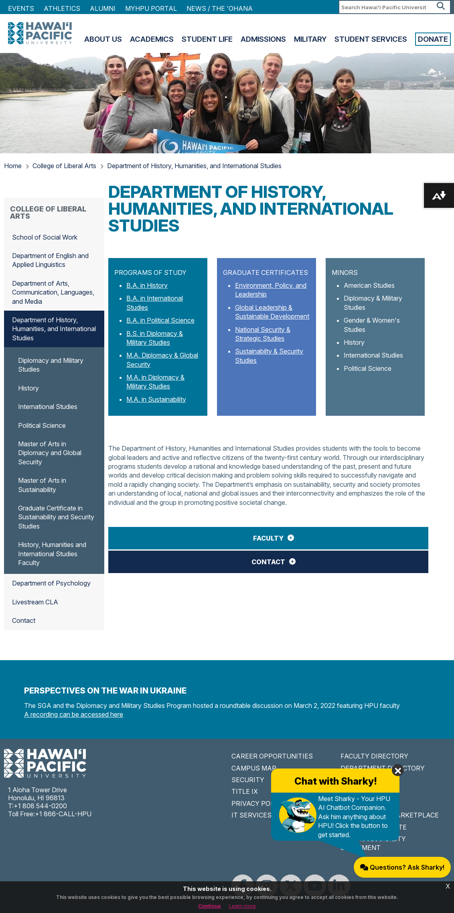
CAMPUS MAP (253, 768)
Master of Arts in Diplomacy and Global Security (49, 453)
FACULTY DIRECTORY (374, 756)
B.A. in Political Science (160, 320)
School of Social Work (44, 237)
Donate (433, 39)
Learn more (242, 906)
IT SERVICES (251, 815)
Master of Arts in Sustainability (42, 484)
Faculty (268, 538)
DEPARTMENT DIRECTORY (382, 768)
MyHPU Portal (151, 8)
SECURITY (247, 780)
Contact (268, 562)
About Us (103, 39)
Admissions (263, 39)
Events (21, 8)
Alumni (103, 8)
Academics (152, 39)
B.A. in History (147, 285)
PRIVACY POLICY (258, 803)
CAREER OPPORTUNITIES (272, 756)
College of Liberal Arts (64, 166)
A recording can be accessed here (73, 714)
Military (310, 39)
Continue (209, 906)
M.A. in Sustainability (156, 399)
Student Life (207, 39)
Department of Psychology (51, 583)
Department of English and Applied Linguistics (50, 260)
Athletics (62, 8)
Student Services (370, 39)
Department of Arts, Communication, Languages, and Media (53, 292)
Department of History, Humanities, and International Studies (194, 166)
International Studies (47, 407)
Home (13, 166)
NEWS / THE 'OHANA (219, 8)
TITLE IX (244, 791)
